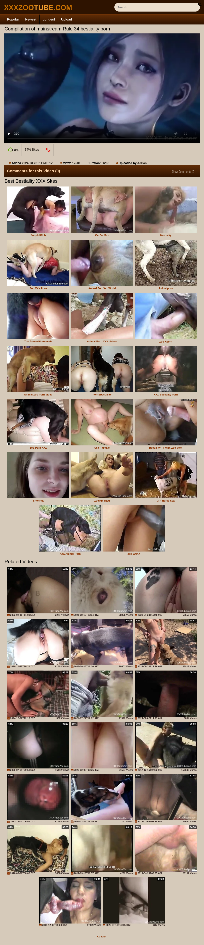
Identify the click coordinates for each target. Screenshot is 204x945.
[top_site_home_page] (34, 8)
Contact (101, 936)
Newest (30, 19)
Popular (13, 19)
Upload (66, 19)
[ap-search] (157, 7)
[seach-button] (200, 4)
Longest (49, 19)
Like (13, 148)
